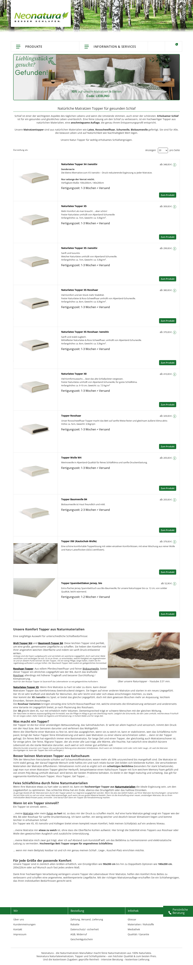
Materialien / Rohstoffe (141, 924)
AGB (72, 934)
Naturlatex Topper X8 (74, 373)
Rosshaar (18, 675)
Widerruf (82, 934)
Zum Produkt (167, 195)
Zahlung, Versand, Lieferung (86, 919)
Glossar (132, 919)
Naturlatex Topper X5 (74, 206)
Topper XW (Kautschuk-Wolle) (79, 541)
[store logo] (42, 17)
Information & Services (115, 46)
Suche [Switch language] (156, 46)
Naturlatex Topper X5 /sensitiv (79, 248)
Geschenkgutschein (81, 939)
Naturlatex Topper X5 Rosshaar (79, 290)
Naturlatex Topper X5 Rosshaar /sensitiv (85, 331)
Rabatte (74, 924)
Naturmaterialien (125, 786)
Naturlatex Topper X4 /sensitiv (79, 164)
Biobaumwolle (91, 668)
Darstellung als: (20, 149)
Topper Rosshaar (71, 415)
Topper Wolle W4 (71, 457)
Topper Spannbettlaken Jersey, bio (81, 583)
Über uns (18, 919)
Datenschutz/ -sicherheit (84, 929)
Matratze (28, 813)
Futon (50, 813)
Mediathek (134, 929)
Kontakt (17, 929)
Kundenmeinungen (24, 924)
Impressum (19, 934)
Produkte (33, 46)
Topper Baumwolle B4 (74, 499)
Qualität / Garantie (138, 934)
